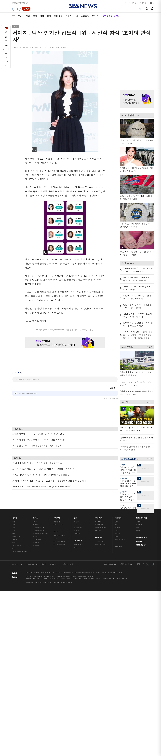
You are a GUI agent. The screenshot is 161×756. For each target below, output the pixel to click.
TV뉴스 (95, 16)
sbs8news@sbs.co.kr (87, 573)
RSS (116, 536)
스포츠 (68, 16)
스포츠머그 (99, 521)
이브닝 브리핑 (59, 524)
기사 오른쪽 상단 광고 (136, 67)
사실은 (76, 521)
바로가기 (118, 517)
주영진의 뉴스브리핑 (40, 533)
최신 (14, 521)
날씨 (116, 521)
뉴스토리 (36, 542)
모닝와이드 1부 (38, 527)
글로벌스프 (124, 492)
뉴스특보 (36, 545)
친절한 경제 (78, 527)
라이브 (117, 527)
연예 (76, 16)
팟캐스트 (139, 524)
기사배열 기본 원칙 (108, 579)
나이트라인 (37, 539)
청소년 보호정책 (122, 579)
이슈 (14, 548)
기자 (116, 530)
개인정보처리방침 (66, 564)
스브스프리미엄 (141, 517)
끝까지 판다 (78, 544)
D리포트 (77, 533)
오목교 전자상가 (100, 544)
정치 (28, 16)
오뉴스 (35, 536)
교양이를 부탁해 (100, 527)
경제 (35, 16)
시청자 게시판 (120, 539)
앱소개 (117, 533)
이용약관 (53, 564)
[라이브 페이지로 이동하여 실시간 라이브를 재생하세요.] (26, 9)
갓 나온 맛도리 (100, 541)
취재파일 (85, 16)
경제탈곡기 (124, 465)
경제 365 (77, 530)
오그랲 (122, 505)
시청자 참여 (32, 564)
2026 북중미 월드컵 (110, 16)
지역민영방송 (126, 564)
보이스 (56, 538)
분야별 (14, 517)
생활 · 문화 (16, 536)
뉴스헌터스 (37, 524)
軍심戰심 (57, 521)
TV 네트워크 (16, 545)
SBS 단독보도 (79, 524)
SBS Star (140, 541)
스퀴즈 (138, 530)
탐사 (75, 547)
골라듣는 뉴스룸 (59, 535)
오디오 (56, 531)
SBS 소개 (17, 564)
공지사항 (118, 546)
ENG (126, 3)
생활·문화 (58, 16)
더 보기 (148, 346)
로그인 (134, 3)
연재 (75, 517)
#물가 (141, 9)
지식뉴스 (139, 521)
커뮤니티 (139, 527)
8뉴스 (20, 16)
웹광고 (43, 564)
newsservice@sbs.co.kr (85, 576)
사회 (42, 16)
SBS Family (110, 564)
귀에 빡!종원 (99, 524)
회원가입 (143, 3)
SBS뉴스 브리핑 (59, 541)
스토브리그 (99, 530)
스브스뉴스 (99, 537)
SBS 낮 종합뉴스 (60, 544)
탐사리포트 (78, 540)
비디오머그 (99, 517)
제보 (116, 524)
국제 (49, 16)
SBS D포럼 (141, 544)
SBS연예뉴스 (141, 537)
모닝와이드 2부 (38, 530)
